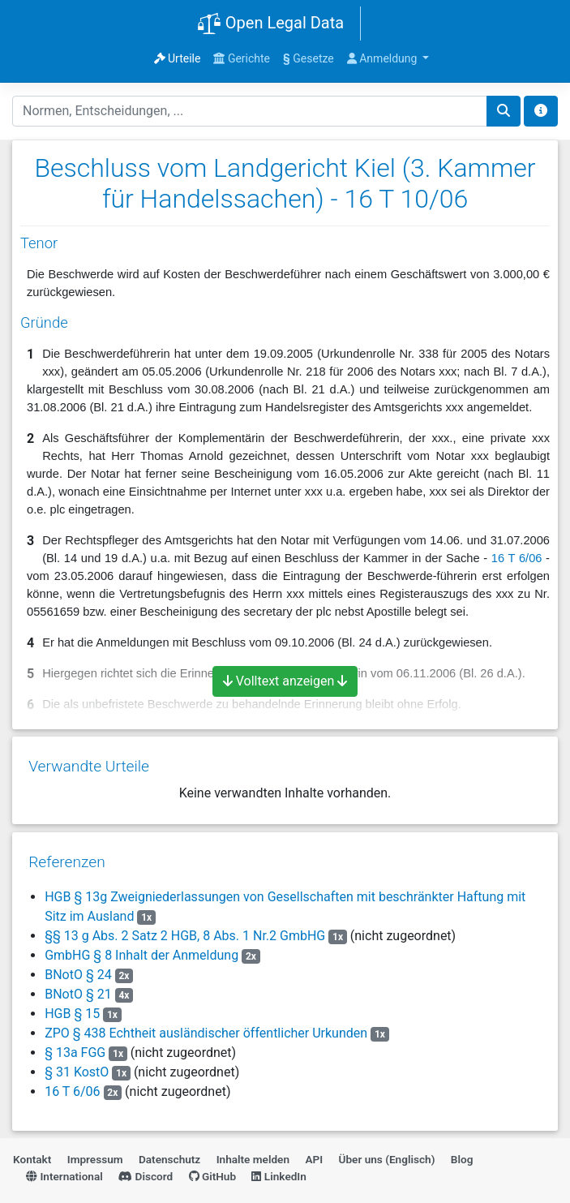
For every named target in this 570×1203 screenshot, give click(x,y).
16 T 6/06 (516, 558)
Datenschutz (169, 1152)
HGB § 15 (74, 1006)
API (314, 1152)
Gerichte (241, 58)
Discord (145, 1168)
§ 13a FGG (75, 1045)
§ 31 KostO (77, 1064)
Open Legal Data (270, 24)
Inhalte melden (252, 1152)
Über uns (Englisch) (387, 1152)
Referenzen (66, 854)
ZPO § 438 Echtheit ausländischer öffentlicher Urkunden (206, 1025)
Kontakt (32, 1152)
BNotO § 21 (79, 987)
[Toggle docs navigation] (541, 111)
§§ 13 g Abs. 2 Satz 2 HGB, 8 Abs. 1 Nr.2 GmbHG (185, 928)
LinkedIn (278, 1168)
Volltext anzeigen (285, 681)
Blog (462, 1152)
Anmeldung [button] (383, 58)
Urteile (177, 58)
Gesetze (308, 58)
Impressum (95, 1152)
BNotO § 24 (79, 967)
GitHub (213, 1168)
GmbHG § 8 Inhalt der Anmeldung (141, 948)
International (64, 1168)
